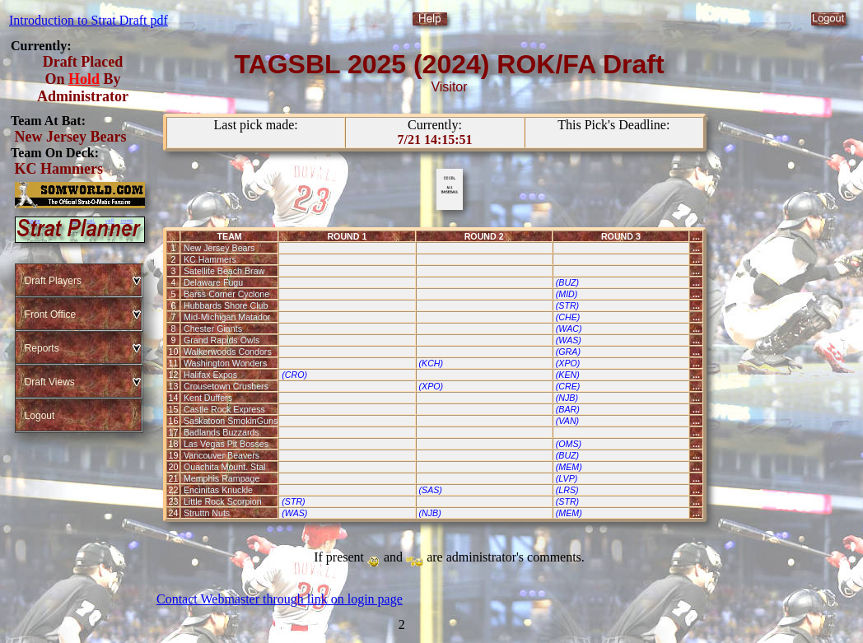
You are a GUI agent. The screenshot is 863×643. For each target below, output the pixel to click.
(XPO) (568, 363)
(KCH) (430, 363)
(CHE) (568, 317)
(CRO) (294, 375)
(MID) (567, 294)
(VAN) (567, 421)
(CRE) (568, 386)
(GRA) (568, 351)
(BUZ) (567, 282)
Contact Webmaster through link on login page (279, 599)
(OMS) (568, 444)
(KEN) (568, 375)
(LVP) (567, 478)
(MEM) (569, 467)
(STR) (567, 305)
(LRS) (567, 490)
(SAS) (429, 490)
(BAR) (568, 409)
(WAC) (569, 328)
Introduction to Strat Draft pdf (88, 20)
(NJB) (567, 398)
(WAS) (568, 340)
